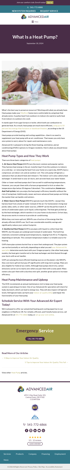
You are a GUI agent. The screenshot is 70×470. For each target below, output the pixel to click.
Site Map (41, 467)
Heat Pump (15, 372)
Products (20, 454)
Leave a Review (35, 444)
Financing (46, 454)
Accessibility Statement (54, 467)
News (6, 460)
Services (7, 454)
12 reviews (37, 440)
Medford (24, 113)
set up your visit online (44, 315)
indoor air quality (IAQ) (43, 293)
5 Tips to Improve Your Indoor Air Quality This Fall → (46, 362)
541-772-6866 (21, 315)
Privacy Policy (32, 467)
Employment (60, 454)
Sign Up (49, 2)
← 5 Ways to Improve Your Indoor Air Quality (20, 358)
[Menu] (35, 22)
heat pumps (35, 160)
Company (33, 454)
